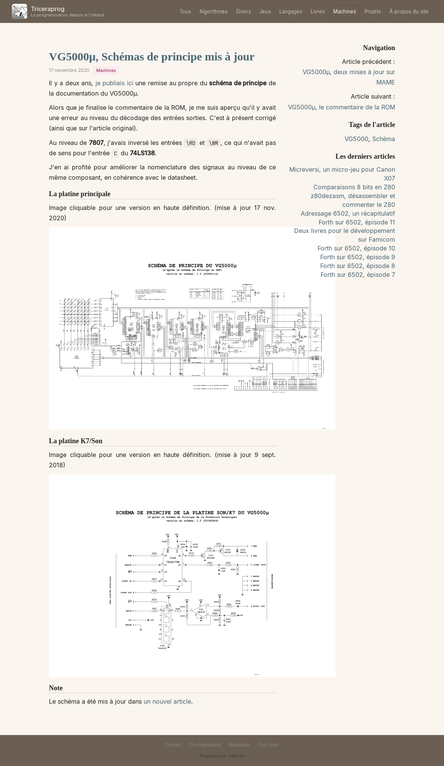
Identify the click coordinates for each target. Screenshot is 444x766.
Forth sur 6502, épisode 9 (357, 257)
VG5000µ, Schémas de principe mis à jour (151, 56)
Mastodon (239, 745)
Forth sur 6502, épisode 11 (357, 222)
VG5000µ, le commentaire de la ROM (341, 107)
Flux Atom (268, 745)
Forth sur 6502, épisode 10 (356, 248)
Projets (373, 11)
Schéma (383, 139)
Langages (290, 11)
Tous (185, 11)
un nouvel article (167, 701)
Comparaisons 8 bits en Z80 (354, 187)
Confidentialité (205, 745)
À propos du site (409, 11)
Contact (173, 745)
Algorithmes (213, 11)
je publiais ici (114, 83)
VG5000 (356, 139)
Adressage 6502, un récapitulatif (348, 213)
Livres (318, 11)
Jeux (265, 11)
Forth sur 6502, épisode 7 (358, 274)
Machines (344, 11)
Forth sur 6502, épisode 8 (357, 266)
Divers (243, 11)
